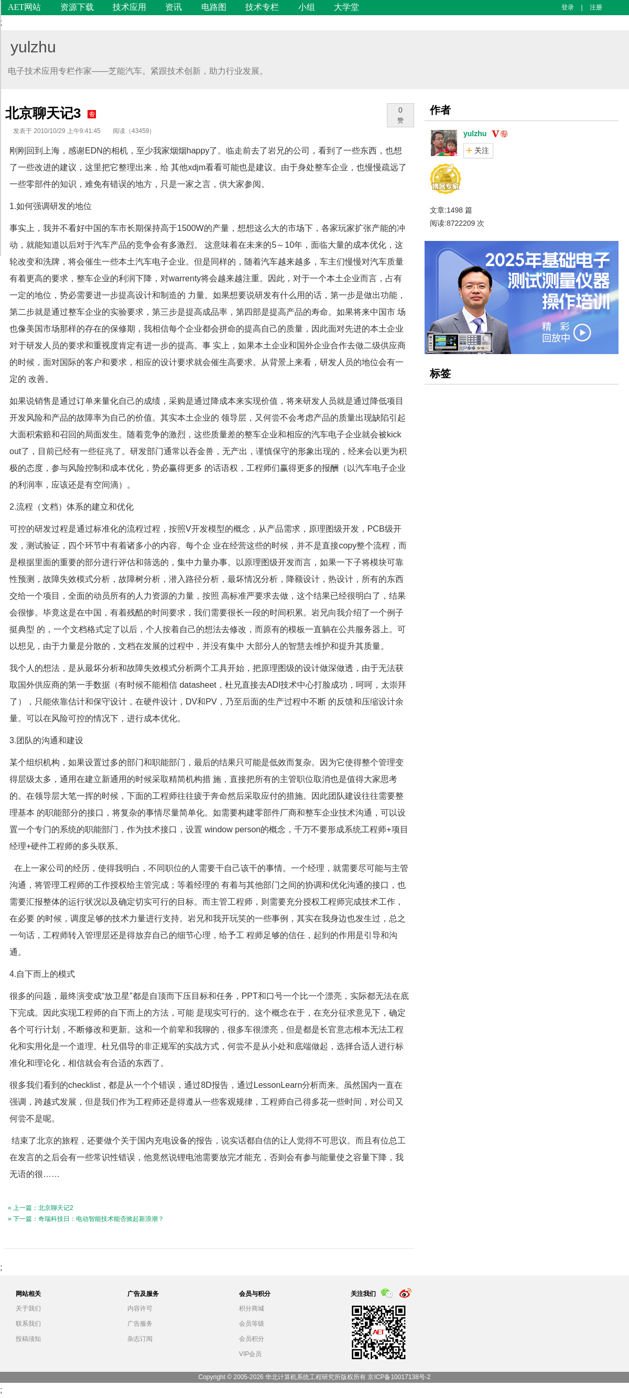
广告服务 (140, 1323)
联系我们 (28, 1323)
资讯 (173, 7)
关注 (481, 150)
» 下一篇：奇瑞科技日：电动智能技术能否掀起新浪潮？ (86, 1219)
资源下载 (77, 7)
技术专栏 (262, 7)
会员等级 (251, 1323)
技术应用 (129, 7)
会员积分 (251, 1338)
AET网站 (24, 7)
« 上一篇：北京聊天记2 (40, 1208)
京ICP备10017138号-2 (398, 1377)
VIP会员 (250, 1354)
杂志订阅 (140, 1338)
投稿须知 (28, 1338)
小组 (306, 7)
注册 (596, 7)
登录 (567, 7)
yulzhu (33, 47)
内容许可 (140, 1308)
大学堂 (346, 7)
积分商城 (251, 1308)
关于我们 (28, 1308)
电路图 (213, 7)
